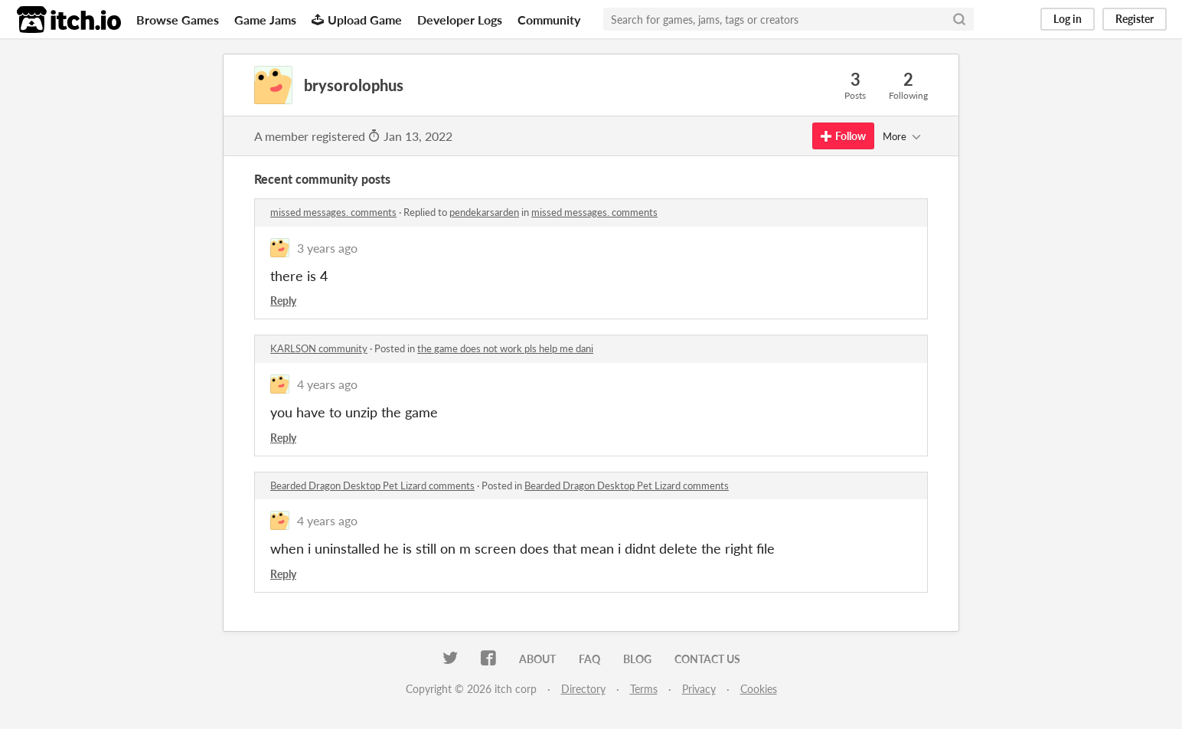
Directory (583, 688)
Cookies (758, 688)
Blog (637, 658)
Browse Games (177, 19)
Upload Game (357, 19)
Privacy (699, 688)
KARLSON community (318, 348)
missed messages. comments (333, 212)
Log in (1067, 18)
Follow (843, 135)
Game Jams (265, 19)
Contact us (707, 658)
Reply (283, 300)
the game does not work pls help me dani (505, 348)
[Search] (959, 19)
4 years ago (327, 384)
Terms (644, 688)
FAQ (589, 658)
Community (549, 19)
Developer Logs (459, 19)
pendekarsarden (484, 212)
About (537, 658)
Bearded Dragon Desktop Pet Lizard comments (372, 485)
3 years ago (327, 247)
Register (1134, 18)
